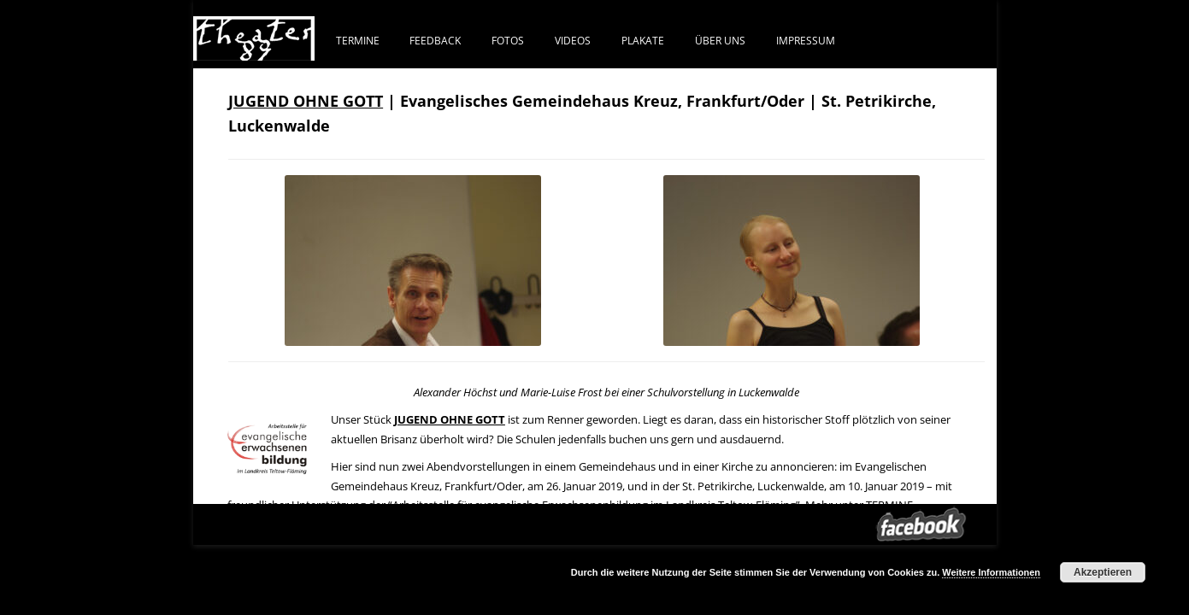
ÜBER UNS (720, 40)
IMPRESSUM (805, 40)
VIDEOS (573, 40)
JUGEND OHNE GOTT (305, 101)
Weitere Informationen (991, 572)
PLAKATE (642, 40)
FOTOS (507, 40)
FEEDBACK (435, 40)
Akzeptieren (1103, 572)
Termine (358, 40)
